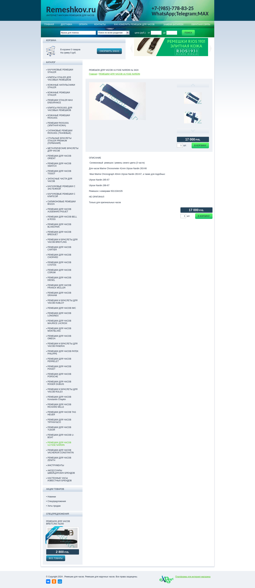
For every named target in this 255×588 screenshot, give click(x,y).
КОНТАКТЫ (100, 24)
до (164, 32)
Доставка (66, 24)
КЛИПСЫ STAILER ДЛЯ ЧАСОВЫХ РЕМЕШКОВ (59, 78)
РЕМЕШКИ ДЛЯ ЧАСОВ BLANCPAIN (59, 225)
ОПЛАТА (83, 24)
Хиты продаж (54, 506)
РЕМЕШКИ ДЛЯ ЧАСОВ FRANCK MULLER (59, 286)
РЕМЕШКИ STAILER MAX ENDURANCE (60, 101)
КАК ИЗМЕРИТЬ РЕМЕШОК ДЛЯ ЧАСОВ (134, 24)
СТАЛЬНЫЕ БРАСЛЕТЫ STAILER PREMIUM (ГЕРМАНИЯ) (60, 140)
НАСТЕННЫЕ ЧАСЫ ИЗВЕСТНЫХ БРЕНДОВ (60, 479)
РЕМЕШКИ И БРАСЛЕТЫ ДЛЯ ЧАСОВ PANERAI (63, 344)
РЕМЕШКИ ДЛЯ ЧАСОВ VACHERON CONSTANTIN (61, 451)
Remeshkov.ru (71, 9)
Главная (49, 24)
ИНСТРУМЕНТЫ (56, 465)
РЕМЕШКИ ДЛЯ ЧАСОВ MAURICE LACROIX (59, 322)
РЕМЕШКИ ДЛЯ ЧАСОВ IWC (62, 308)
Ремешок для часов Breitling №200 (58, 522)
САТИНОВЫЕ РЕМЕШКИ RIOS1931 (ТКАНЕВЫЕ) (60, 131)
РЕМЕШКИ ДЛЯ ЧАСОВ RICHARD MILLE (59, 405)
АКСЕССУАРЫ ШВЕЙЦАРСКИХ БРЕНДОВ (61, 471)
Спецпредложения (57, 501)
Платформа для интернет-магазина (192, 576)
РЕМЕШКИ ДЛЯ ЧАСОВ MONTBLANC (59, 329)
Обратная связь (200, 24)
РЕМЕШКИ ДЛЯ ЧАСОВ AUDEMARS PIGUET (59, 210)
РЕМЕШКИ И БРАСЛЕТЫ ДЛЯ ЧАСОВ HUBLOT (63, 301)
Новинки (52, 496)
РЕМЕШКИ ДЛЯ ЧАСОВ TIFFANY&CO (59, 420)
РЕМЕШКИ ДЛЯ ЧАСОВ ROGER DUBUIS (59, 382)
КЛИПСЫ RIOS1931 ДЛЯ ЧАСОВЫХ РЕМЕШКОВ (60, 109)
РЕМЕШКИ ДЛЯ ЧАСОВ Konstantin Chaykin (59, 398)
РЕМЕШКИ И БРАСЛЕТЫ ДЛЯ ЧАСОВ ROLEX (63, 390)
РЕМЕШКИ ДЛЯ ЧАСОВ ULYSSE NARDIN (119, 74)
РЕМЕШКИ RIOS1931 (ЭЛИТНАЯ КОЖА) (58, 124)
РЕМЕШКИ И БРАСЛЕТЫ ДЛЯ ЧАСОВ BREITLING (63, 240)
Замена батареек (173, 24)
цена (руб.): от (142, 32)
